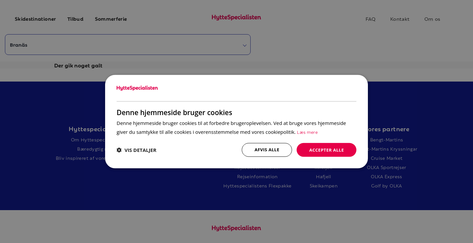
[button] (136, 150)
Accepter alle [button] (325, 149)
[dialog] (236, 121)
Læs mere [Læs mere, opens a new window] (308, 131)
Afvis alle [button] (264, 149)
